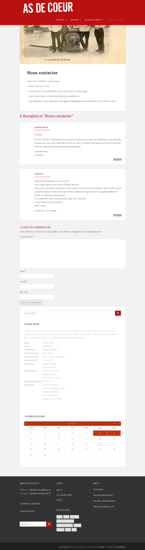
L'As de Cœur (30, 330)
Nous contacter (115, 20)
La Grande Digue (64, 494)
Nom (23, 271)
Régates (74, 20)
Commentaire (27, 236)
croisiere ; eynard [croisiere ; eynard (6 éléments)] (64, 525)
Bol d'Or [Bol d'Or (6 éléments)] (74, 517)
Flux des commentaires (104, 500)
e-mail (46, 86)
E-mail (23, 281)
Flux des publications (103, 495)
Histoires (60, 20)
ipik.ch (59, 489)
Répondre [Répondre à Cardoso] (117, 215)
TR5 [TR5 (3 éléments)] (74, 529)
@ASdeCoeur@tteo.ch (40, 489)
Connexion (98, 489)
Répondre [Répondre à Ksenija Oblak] (117, 159)
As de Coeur (64, 547)
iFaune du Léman (92, 20)
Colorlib (100, 547)
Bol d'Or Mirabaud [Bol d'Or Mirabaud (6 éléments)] (65, 521)
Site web (24, 292)
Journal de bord (27, 511)
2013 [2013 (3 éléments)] (59, 517)
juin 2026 (72, 423)
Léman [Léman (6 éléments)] (77, 525)
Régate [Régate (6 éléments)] (60, 529)
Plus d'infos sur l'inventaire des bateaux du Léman (60, 337)
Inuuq (59, 499)
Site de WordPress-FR (103, 506)
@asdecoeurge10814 (40, 493)
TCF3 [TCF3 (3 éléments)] (68, 529)
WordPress (120, 547)
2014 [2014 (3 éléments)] (66, 517)
